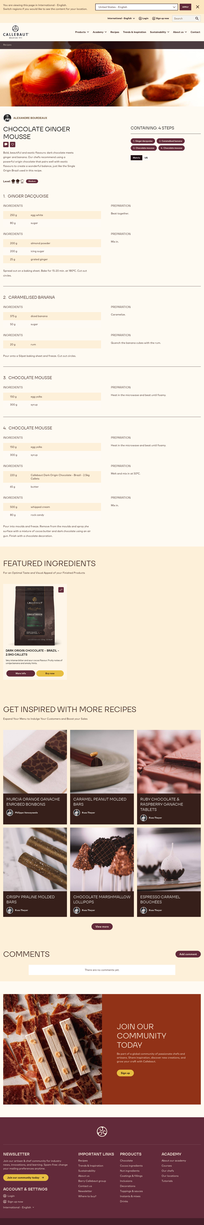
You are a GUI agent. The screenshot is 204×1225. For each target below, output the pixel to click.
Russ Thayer (88, 812)
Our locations (170, 1175)
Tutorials (167, 1181)
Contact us (85, 1186)
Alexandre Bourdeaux (30, 118)
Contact (195, 32)
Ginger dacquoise (144, 141)
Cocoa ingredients (131, 1165)
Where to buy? (87, 1196)
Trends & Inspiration (134, 32)
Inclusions (126, 1181)
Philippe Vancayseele (26, 812)
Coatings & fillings (131, 1175)
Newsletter (85, 1191)
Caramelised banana (172, 141)
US (146, 157)
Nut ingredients (129, 1170)
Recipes (114, 32)
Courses (167, 1165)
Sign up (125, 1073)
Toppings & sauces (131, 1191)
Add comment (188, 954)
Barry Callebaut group (92, 1181)
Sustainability (86, 1170)
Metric (136, 157)
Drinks (124, 1201)
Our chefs (168, 1170)
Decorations (127, 1186)
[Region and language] (136, 7)
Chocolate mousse (145, 148)
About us (83, 1175)
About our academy (174, 1160)
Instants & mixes (130, 1196)
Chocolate (126, 1160)
